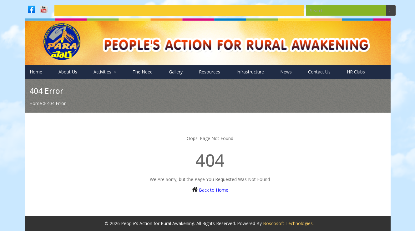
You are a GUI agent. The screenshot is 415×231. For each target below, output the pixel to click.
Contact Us (319, 72)
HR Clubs (356, 72)
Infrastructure (250, 72)
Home (36, 72)
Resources (209, 72)
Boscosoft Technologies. (288, 223)
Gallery (176, 72)
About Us (67, 72)
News (286, 72)
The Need (143, 72)
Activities (105, 72)
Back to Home (213, 190)
